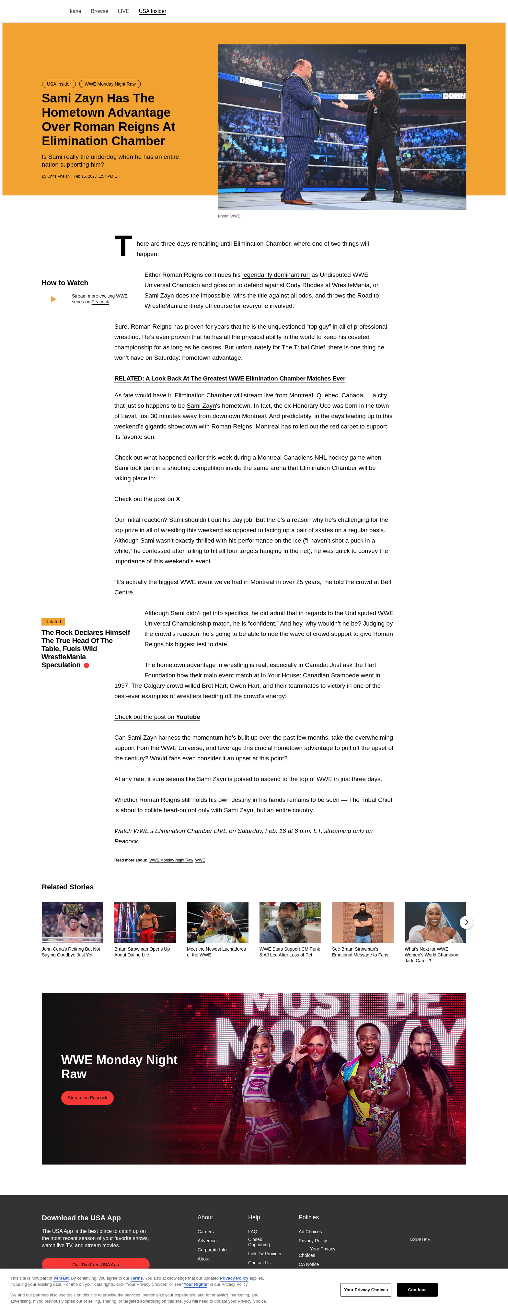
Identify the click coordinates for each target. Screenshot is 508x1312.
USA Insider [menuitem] (152, 11)
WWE (200, 860)
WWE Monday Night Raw (171, 860)
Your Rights (195, 1284)
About (204, 1259)
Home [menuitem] (74, 11)
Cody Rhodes (304, 285)
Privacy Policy (313, 1240)
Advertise (207, 1240)
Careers (206, 1231)
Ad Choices (310, 1231)
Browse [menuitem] (99, 11)
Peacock (100, 301)
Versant (61, 1278)
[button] (466, 922)
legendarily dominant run (276, 274)
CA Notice (309, 1264)
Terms (137, 1278)
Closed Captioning (259, 1242)
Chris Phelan (58, 176)
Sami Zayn (201, 405)
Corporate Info (212, 1250)
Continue (417, 1289)
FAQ (252, 1231)
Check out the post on (147, 499)
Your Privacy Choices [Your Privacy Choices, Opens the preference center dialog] (366, 1289)
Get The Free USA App (96, 1264)
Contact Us (259, 1263)
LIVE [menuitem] (123, 11)
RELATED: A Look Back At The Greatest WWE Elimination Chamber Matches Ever (229, 378)
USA (50, 11)
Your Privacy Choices (317, 1252)
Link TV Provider (265, 1254)
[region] (254, 1290)
